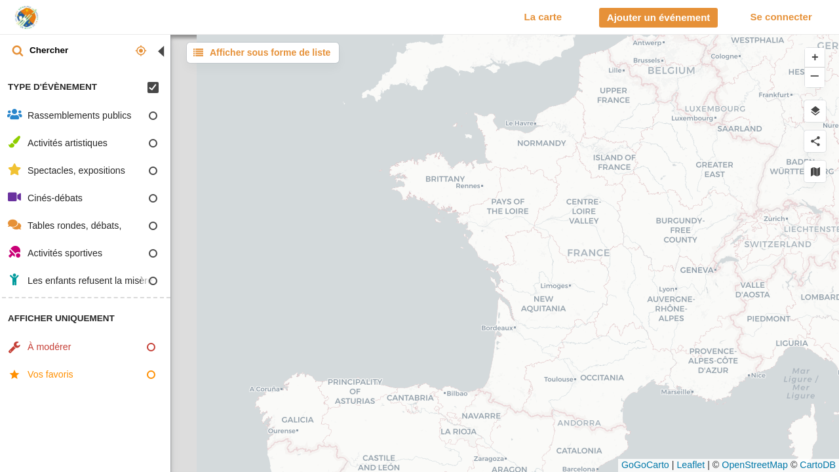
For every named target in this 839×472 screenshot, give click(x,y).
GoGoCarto (645, 465)
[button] (815, 58)
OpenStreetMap (755, 465)
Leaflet (690, 465)
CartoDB (818, 465)
